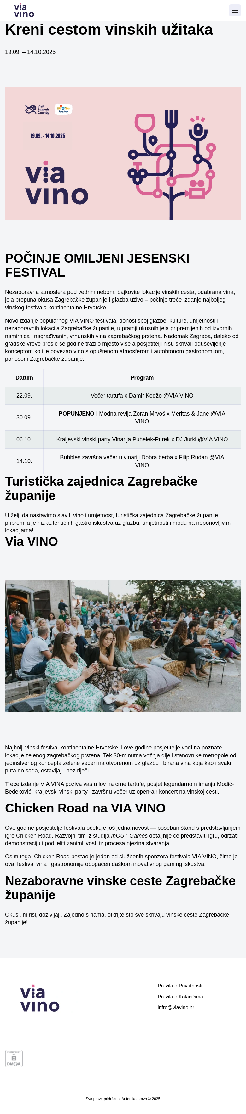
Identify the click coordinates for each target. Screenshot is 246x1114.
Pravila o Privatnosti (180, 985)
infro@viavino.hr (176, 1007)
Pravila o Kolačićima (180, 996)
